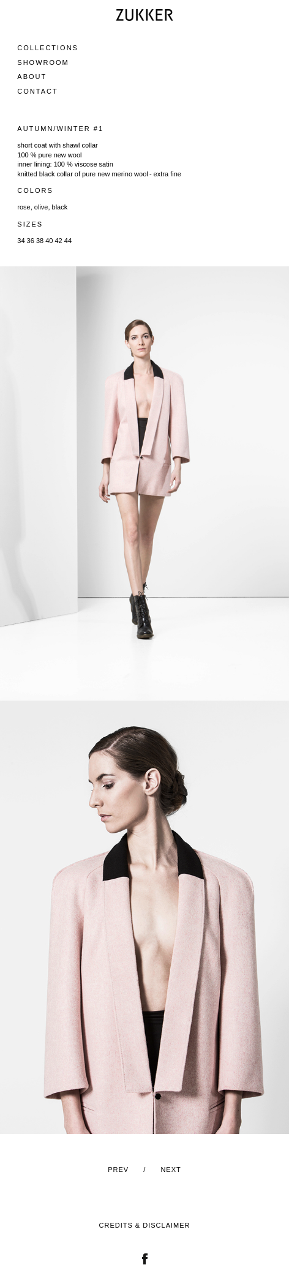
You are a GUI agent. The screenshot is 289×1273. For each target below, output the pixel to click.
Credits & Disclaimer (144, 1225)
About (32, 76)
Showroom (43, 62)
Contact (37, 91)
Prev (118, 1169)
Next (170, 1169)
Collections (47, 47)
